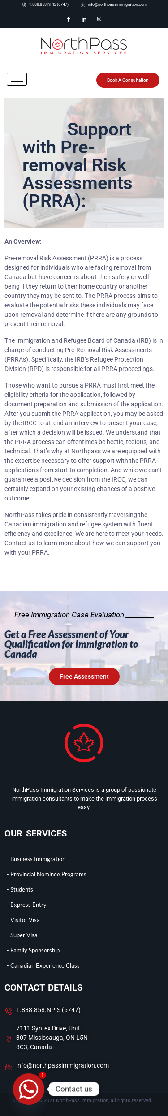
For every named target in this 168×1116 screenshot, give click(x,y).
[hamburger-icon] (17, 79)
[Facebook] (69, 19)
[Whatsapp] (28, 1089)
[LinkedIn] (84, 19)
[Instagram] (99, 19)
